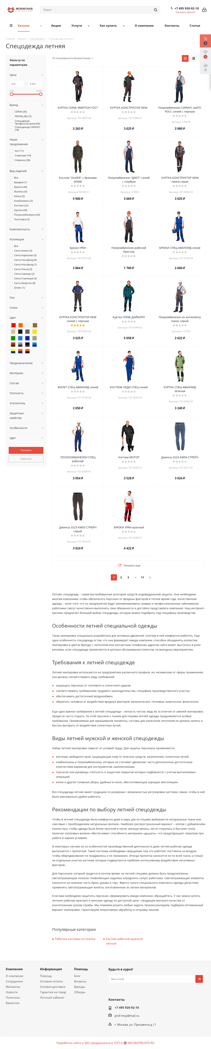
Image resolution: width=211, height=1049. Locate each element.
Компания (14, 969)
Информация (51, 969)
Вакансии (12, 1003)
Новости (12, 992)
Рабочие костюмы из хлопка (75, 939)
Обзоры (79, 992)
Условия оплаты (51, 981)
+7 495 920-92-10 (187, 8)
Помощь (46, 976)
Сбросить (26, 458)
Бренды (79, 987)
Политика (13, 997)
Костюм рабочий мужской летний (124, 941)
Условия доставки (52, 987)
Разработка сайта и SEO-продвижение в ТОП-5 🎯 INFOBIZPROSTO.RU (105, 1043)
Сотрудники (14, 981)
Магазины (13, 987)
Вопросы (80, 981)
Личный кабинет (52, 997)
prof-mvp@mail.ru (127, 1016)
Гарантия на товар (53, 992)
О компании (14, 976)
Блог (77, 976)
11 (142, 577)
